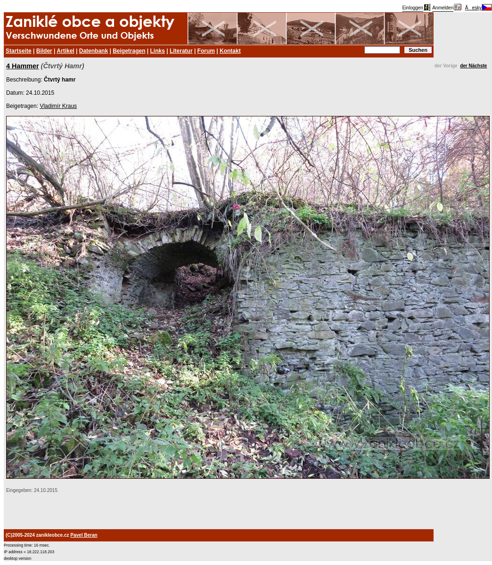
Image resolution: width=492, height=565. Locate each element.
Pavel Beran (83, 535)
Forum (206, 51)
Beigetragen (129, 51)
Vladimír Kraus (58, 106)
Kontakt (230, 51)
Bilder (44, 51)
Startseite (19, 51)
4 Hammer (22, 66)
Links (157, 51)
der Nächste (473, 65)
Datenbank (93, 51)
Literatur (181, 51)
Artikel (65, 51)
